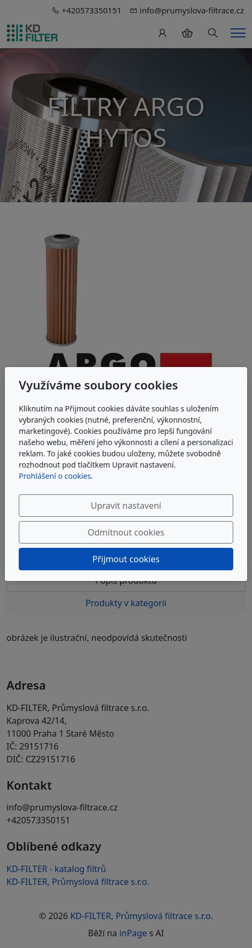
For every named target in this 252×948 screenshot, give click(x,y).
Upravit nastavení (126, 505)
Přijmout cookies (125, 559)
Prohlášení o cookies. (56, 476)
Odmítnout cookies (126, 532)
